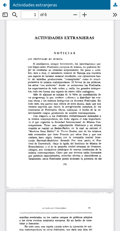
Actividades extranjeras (35, 5)
